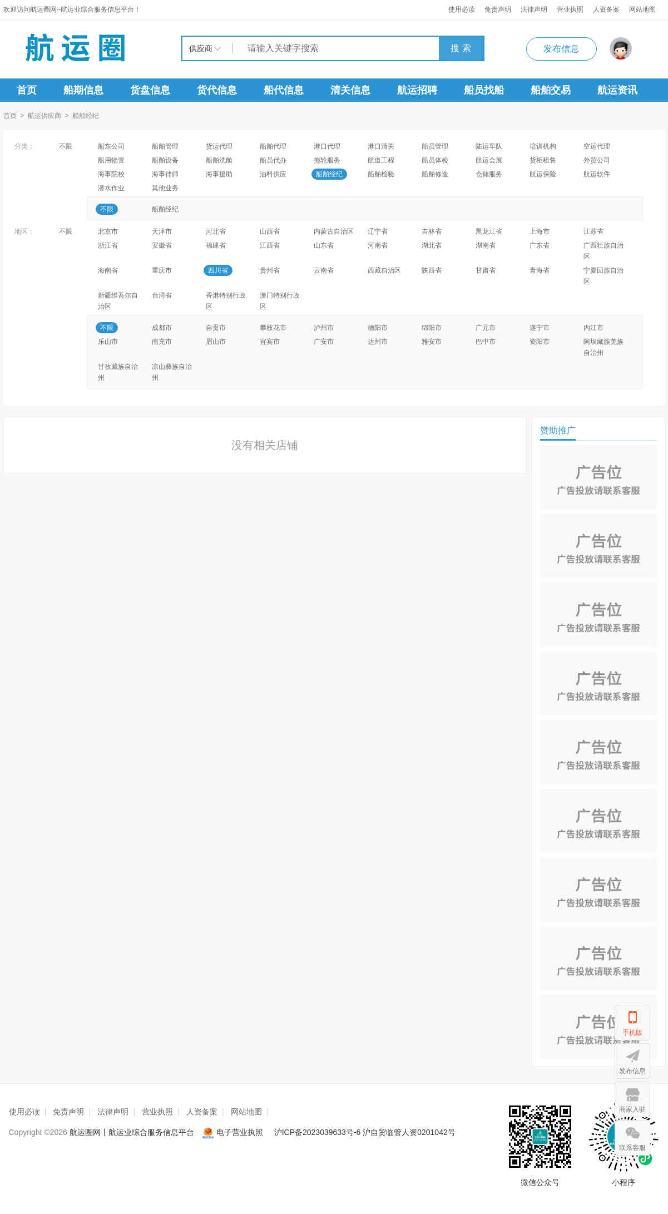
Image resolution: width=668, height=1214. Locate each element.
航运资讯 (617, 90)
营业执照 (570, 9)
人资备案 (606, 9)
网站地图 (642, 9)
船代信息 (284, 90)
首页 (27, 90)
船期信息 (83, 90)
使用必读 (461, 9)
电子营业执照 (233, 1132)
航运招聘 (417, 90)
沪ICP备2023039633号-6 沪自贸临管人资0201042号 (365, 1132)
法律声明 (534, 9)
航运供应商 (44, 116)
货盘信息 (150, 90)
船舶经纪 (85, 116)
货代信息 (217, 90)
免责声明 (497, 9)
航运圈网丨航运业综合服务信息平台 (132, 1132)
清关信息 (350, 90)
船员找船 (484, 90)
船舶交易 (551, 90)
